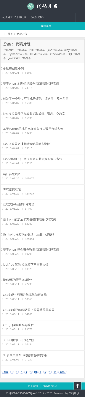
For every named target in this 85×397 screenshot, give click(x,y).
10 (55, 372)
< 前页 (5, 372)
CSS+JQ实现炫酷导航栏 (17, 325)
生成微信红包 (11, 189)
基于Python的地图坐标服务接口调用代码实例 (32, 129)
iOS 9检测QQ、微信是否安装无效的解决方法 (31, 159)
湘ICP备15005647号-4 (22, 393)
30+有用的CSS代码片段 (17, 340)
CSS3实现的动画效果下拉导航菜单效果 (27, 310)
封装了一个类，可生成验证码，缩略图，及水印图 (34, 99)
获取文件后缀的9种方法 (17, 204)
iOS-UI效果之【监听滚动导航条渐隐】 (27, 144)
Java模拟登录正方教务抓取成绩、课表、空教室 (33, 114)
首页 (8, 33)
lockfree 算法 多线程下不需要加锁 (24, 264)
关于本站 (33, 386)
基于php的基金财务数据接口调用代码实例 (30, 249)
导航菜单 (42, 26)
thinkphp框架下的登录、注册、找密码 (27, 234)
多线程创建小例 (12, 68)
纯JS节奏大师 (10, 174)
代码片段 (42, 6)
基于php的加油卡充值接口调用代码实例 (28, 219)
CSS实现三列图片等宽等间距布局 (24, 295)
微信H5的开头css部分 (16, 280)
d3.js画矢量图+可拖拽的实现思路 (24, 355)
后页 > (62, 372)
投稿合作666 (50, 386)
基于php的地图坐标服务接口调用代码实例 (30, 83)
